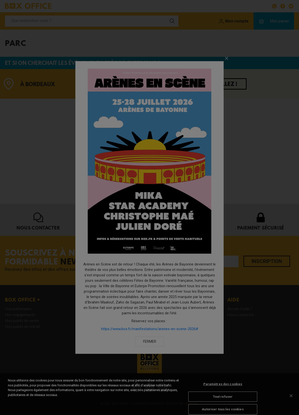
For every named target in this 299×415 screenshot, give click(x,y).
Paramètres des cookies (222, 389)
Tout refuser (223, 401)
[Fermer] (291, 400)
